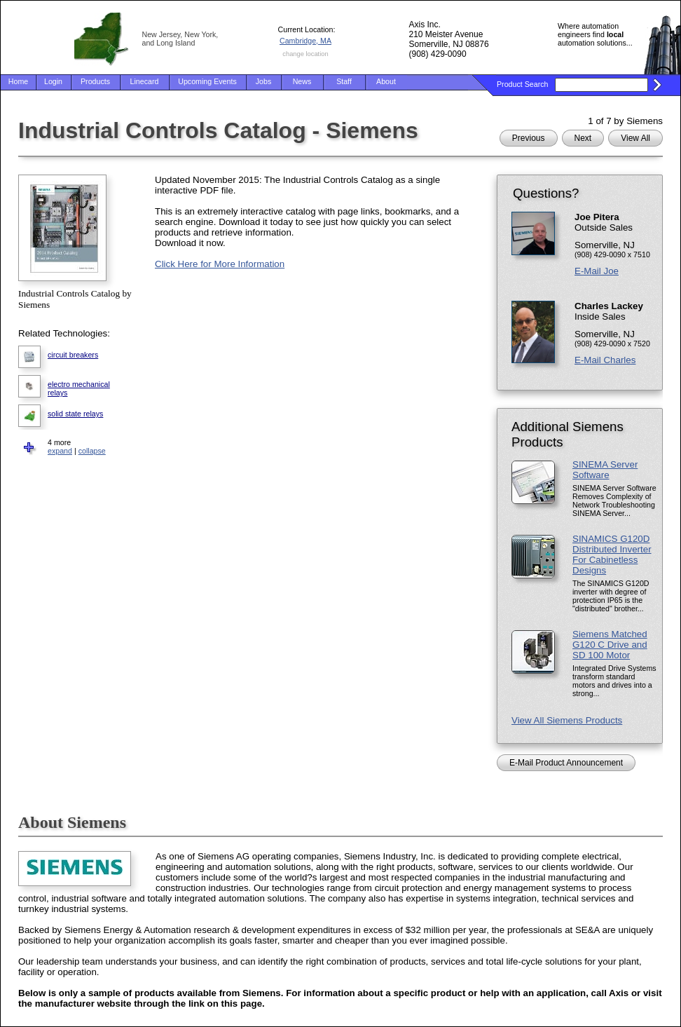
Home (18, 81)
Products (95, 81)
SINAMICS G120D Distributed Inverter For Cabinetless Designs (612, 554)
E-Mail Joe (597, 271)
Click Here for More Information (219, 264)
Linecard (144, 81)
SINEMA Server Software (605, 469)
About (386, 81)
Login (53, 81)
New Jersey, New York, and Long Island (180, 38)
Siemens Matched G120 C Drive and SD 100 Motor (609, 644)
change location (305, 53)
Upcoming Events (207, 81)
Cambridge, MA (305, 40)
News (302, 81)
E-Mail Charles (605, 360)
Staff (344, 81)
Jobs (264, 81)
